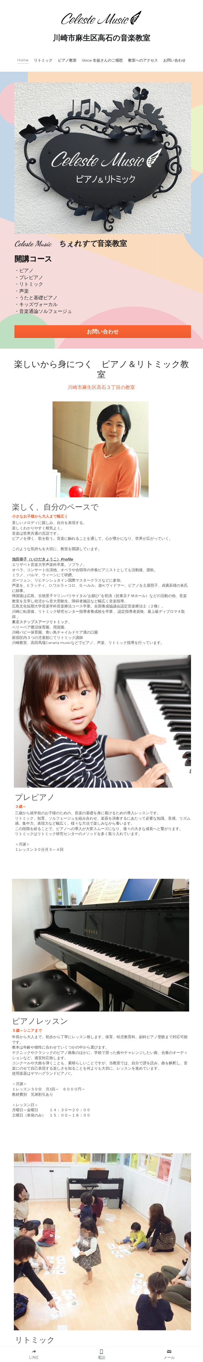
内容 (58, 1275)
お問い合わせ (147, 266)
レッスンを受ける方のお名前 (84, 1229)
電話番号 (63, 1259)
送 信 (101, 1313)
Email (60, 1244)
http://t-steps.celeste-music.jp (39, 1112)
